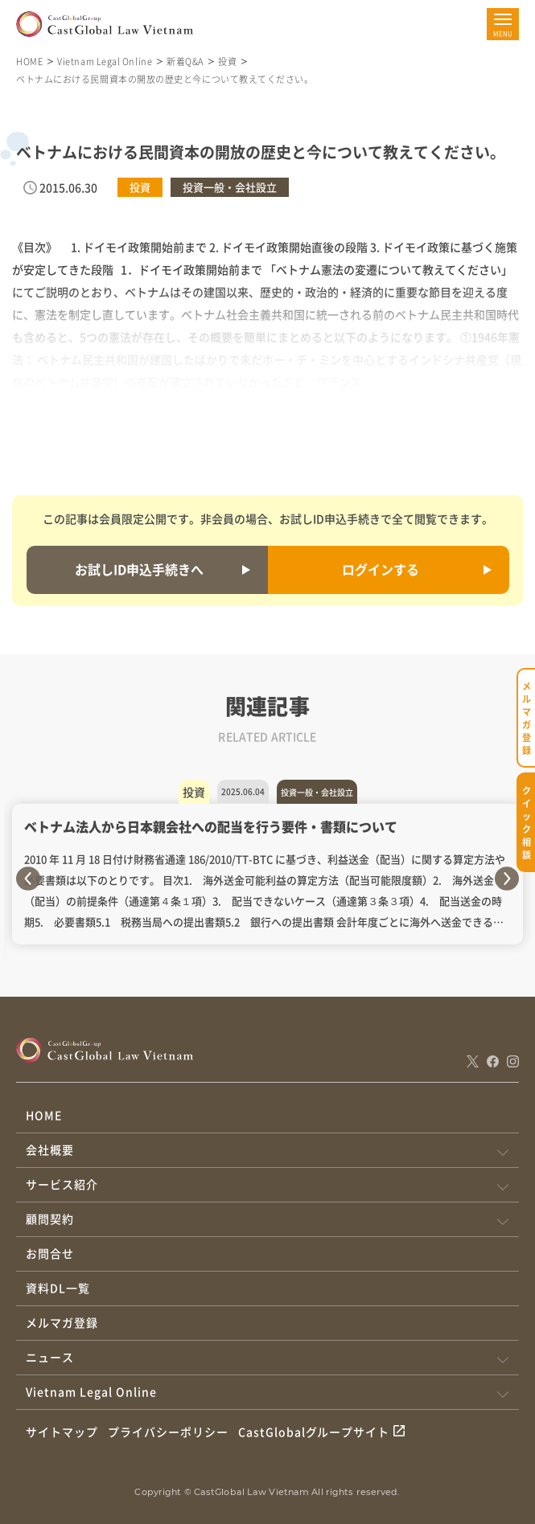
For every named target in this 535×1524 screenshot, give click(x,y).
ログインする (380, 569)
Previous (28, 878)
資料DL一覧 (58, 1288)
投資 (227, 61)
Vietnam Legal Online (104, 61)
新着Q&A (185, 61)
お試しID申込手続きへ (139, 569)
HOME (29, 61)
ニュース (50, 1357)
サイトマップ (62, 1432)
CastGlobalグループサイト (314, 1432)
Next (507, 878)
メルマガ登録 (62, 1322)
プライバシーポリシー (168, 1432)
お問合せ (50, 1253)
